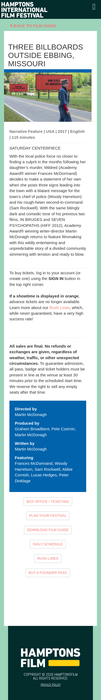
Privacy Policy (51, 684)
